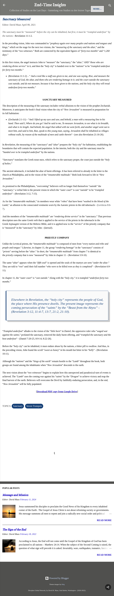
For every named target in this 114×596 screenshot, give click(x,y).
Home (15, 19)
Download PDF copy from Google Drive (57, 401)
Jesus (27, 19)
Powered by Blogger (57, 578)
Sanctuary (18, 416)
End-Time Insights (50, 5)
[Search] (110, 5)
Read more (104, 530)
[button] (108, 587)
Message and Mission (15, 505)
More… (39, 19)
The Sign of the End (14, 539)
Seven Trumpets (34, 416)
